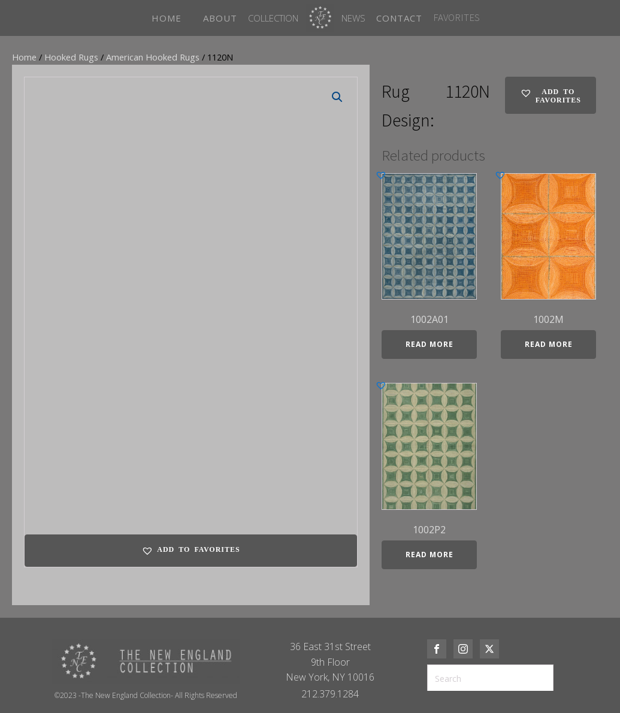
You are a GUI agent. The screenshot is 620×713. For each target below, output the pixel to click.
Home (24, 57)
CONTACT (399, 18)
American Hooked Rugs (152, 57)
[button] (337, 97)
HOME (167, 18)
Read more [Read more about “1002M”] (549, 344)
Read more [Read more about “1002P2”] (429, 554)
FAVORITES (456, 17)
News (353, 18)
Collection (273, 18)
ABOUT (220, 18)
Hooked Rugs (71, 57)
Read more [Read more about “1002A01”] (429, 344)
